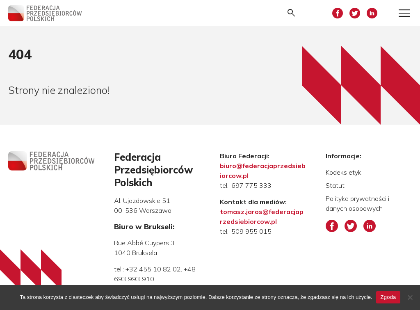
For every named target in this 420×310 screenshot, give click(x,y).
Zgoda (388, 297)
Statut (335, 185)
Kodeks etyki (344, 172)
